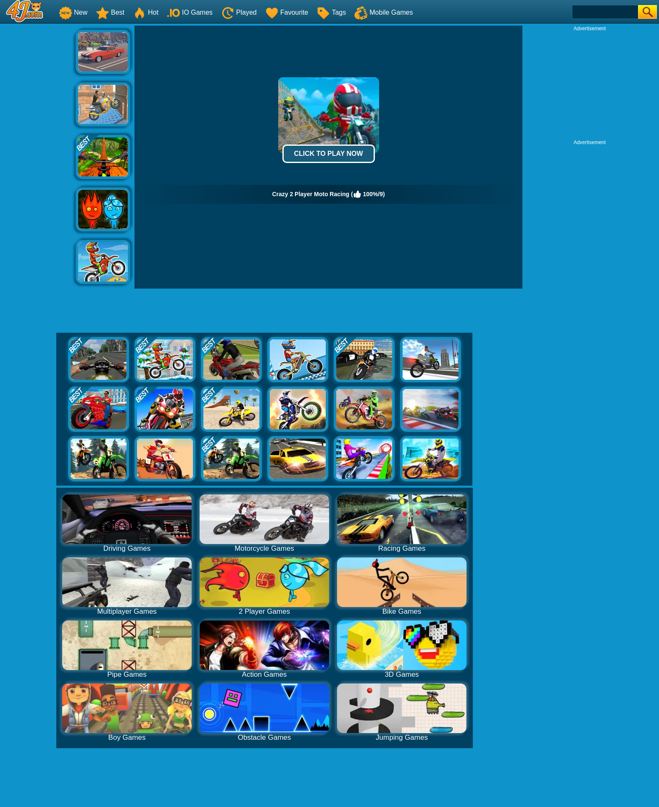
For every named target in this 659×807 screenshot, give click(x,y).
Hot (145, 12)
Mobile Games (383, 12)
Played (239, 12)
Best (110, 12)
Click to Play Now (328, 153)
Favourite (286, 12)
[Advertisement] (37, 152)
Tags (331, 12)
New (73, 12)
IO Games (190, 12)
